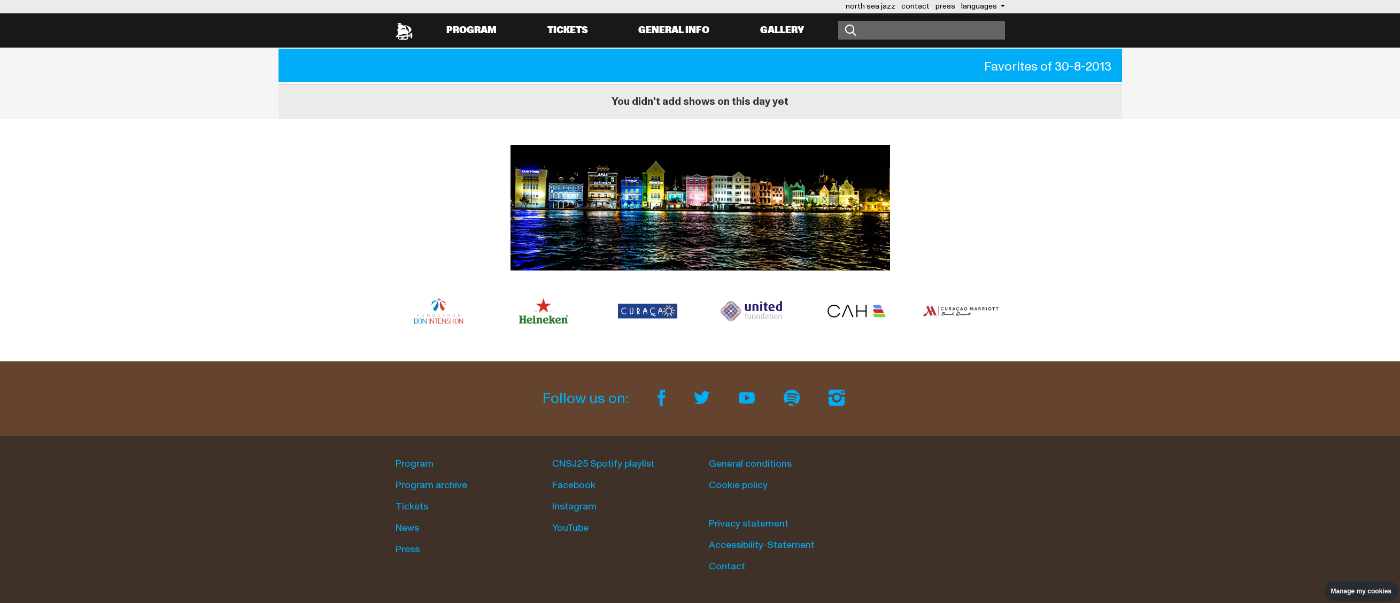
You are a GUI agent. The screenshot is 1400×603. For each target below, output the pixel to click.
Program (471, 30)
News (407, 528)
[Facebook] (663, 398)
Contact (727, 566)
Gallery (782, 30)
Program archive (431, 485)
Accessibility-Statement (762, 545)
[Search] (921, 30)
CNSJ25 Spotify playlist (603, 463)
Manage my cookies (1361, 591)
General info (673, 30)
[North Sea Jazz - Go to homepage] (404, 30)
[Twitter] (703, 398)
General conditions (750, 463)
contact (915, 6)
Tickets (567, 30)
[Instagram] (836, 398)
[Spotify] (793, 398)
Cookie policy (738, 485)
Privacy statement (748, 523)
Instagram (574, 506)
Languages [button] (980, 6)
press (945, 6)
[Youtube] (748, 398)
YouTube (570, 528)
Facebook (573, 485)
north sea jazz (870, 6)
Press (408, 549)
